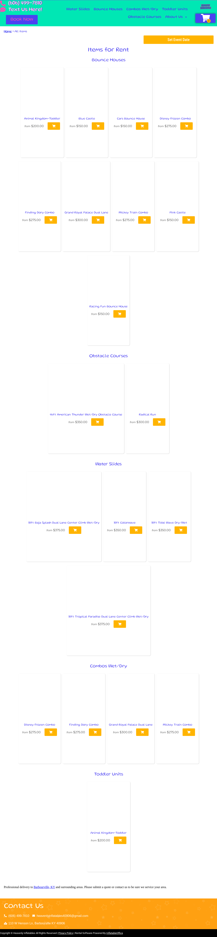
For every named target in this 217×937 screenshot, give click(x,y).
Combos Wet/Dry (142, 9)
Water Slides (78, 9)
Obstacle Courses (144, 17)
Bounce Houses (108, 9)
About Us (176, 17)
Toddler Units (175, 9)
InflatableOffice (114, 933)
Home (8, 31)
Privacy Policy (65, 933)
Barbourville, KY (44, 887)
